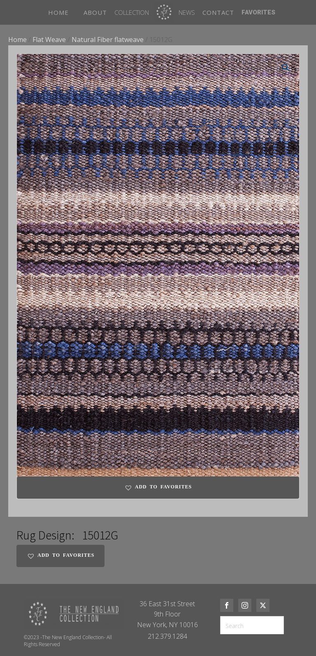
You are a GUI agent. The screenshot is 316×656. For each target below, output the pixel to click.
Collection (131, 12)
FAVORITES (258, 12)
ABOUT (95, 12)
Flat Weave (49, 39)
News (187, 12)
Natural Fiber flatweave (108, 39)
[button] (285, 67)
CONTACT (218, 12)
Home (17, 39)
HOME (58, 12)
